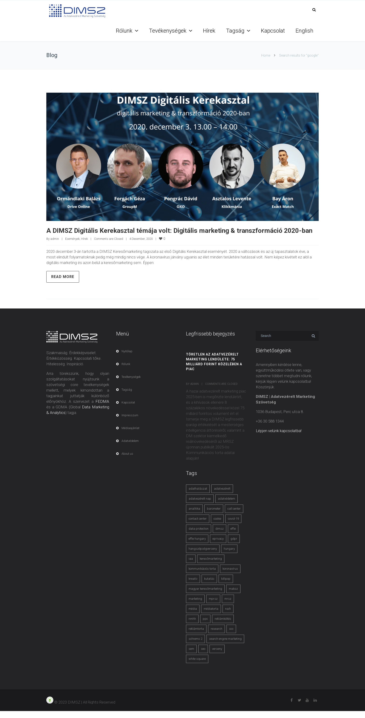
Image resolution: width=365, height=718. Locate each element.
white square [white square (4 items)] (197, 665)
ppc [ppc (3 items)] (205, 625)
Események (72, 245)
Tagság (235, 30)
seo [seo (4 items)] (203, 655)
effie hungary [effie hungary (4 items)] (197, 545)
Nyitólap (127, 358)
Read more (62, 283)
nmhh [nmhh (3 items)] (192, 625)
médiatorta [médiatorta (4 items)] (211, 615)
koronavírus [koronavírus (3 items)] (230, 575)
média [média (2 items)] (193, 615)
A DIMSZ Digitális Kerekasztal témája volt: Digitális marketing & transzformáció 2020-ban (182, 233)
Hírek (209, 30)
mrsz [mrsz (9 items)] (227, 605)
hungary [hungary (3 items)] (229, 555)
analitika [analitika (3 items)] (194, 515)
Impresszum (130, 422)
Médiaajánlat (130, 435)
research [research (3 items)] (216, 635)
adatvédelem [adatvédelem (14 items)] (226, 505)
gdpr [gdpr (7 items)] (233, 545)
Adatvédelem (130, 448)
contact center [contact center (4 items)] (198, 525)
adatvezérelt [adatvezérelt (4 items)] (222, 495)
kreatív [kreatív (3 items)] (193, 585)
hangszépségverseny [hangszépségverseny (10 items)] (203, 555)
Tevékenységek (167, 30)
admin (54, 245)
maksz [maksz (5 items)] (233, 595)
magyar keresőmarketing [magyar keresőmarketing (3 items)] (205, 595)
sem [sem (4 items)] (191, 655)
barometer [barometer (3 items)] (214, 515)
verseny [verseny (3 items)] (217, 655)
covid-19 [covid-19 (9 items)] (233, 525)
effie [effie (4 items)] (233, 535)
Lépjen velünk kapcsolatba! (278, 437)
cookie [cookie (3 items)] (217, 525)
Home (265, 55)
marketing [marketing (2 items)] (195, 605)
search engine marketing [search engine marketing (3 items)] (225, 645)
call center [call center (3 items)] (234, 515)
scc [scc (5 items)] (231, 635)
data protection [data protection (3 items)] (199, 535)
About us (127, 460)
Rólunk (124, 30)
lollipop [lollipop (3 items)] (225, 585)
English (304, 30)
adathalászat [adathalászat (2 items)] (198, 495)
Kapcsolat (273, 30)
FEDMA (102, 408)
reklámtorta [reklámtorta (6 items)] (196, 635)
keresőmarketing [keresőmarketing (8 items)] (211, 565)
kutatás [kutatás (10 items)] (209, 585)
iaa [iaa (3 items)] (191, 565)
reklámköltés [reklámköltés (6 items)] (223, 625)
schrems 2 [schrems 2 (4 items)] (195, 645)
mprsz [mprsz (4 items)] (213, 605)
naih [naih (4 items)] (228, 615)
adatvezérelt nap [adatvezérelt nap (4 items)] (200, 505)
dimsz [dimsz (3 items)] (219, 535)
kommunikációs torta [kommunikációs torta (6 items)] (202, 575)
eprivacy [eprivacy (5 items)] (218, 545)
